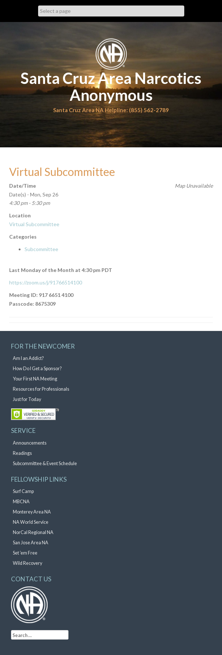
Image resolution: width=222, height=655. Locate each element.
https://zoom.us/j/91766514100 (45, 282)
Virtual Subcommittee (34, 224)
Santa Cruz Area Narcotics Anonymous (111, 86)
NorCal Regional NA (33, 532)
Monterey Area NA (32, 512)
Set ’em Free (25, 553)
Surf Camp (23, 491)
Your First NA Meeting (35, 379)
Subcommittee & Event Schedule (45, 463)
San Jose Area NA (30, 542)
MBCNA (21, 501)
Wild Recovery (27, 563)
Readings (22, 453)
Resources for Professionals (41, 389)
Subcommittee (41, 249)
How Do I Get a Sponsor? (37, 368)
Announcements (30, 443)
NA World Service (30, 522)
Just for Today (27, 399)
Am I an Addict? (28, 358)
